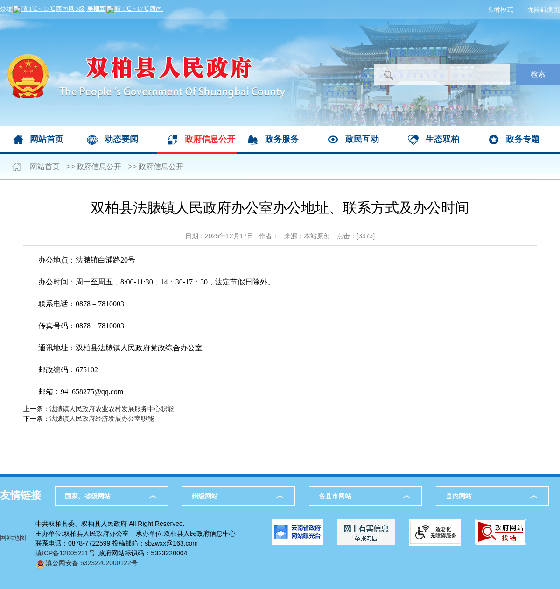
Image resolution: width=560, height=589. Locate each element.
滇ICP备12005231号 (65, 553)
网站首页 (46, 139)
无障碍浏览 (543, 9)
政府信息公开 (210, 139)
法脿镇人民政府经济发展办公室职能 (101, 418)
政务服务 (282, 139)
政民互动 (362, 139)
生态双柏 (442, 139)
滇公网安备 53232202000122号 (86, 563)
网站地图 (13, 537)
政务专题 (522, 139)
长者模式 (500, 9)
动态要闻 (121, 139)
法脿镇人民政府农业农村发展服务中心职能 (111, 408)
